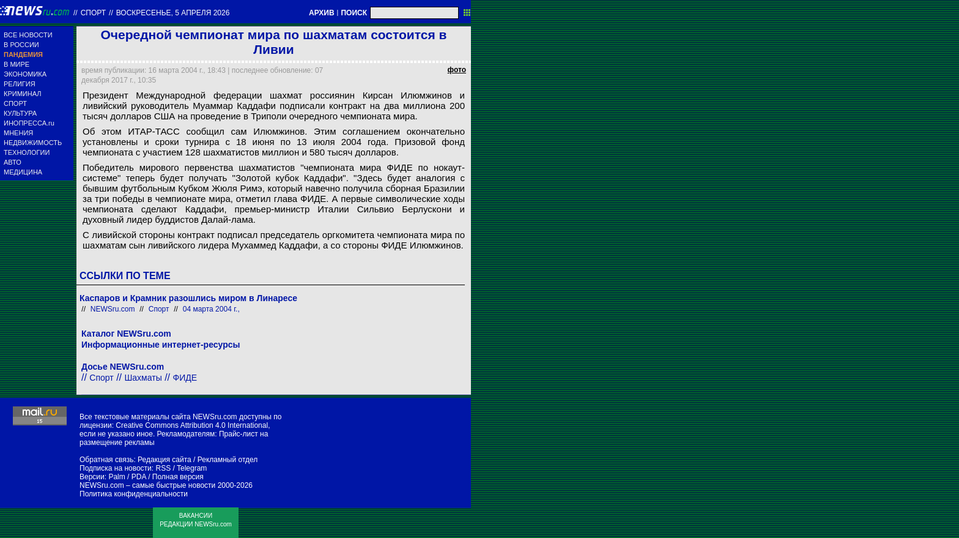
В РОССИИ (21, 44)
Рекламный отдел (228, 459)
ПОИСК (354, 13)
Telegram (192, 468)
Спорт (93, 13)
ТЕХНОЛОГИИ (27, 152)
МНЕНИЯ (18, 132)
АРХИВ (322, 13)
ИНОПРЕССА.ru (29, 123)
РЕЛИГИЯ (19, 84)
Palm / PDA (127, 477)
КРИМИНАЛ (22, 93)
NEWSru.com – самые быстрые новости (147, 485)
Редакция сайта (164, 459)
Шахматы (143, 378)
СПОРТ (15, 103)
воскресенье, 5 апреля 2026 (173, 13)
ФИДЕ (184, 378)
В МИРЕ (16, 64)
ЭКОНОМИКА (25, 74)
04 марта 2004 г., (211, 309)
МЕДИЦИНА (23, 172)
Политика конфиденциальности (134, 494)
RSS (163, 468)
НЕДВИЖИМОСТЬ (33, 142)
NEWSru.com (113, 309)
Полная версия (178, 477)
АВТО (12, 162)
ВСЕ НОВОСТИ (28, 35)
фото (457, 69)
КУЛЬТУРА (20, 113)
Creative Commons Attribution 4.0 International (192, 425)
